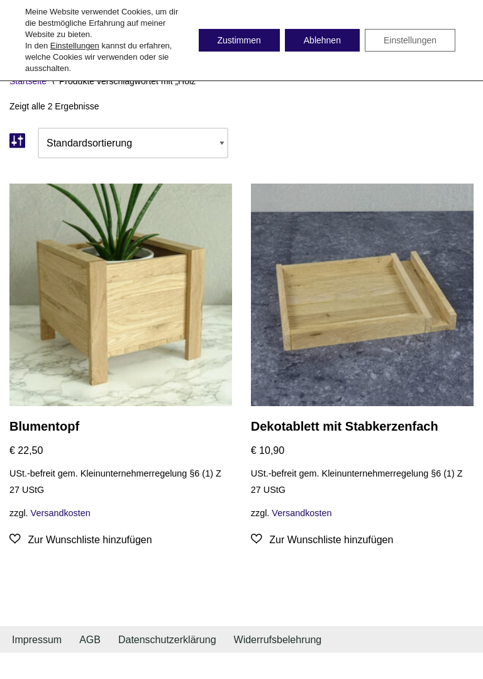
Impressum (37, 639)
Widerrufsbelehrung (278, 639)
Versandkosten (61, 513)
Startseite (28, 81)
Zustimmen (239, 40)
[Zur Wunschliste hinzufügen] (80, 539)
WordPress (136, 665)
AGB (90, 639)
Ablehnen (322, 40)
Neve (21, 665)
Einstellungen (74, 45)
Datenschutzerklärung (167, 639)
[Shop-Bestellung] (133, 143)
